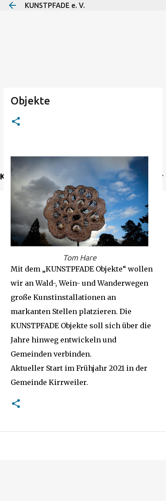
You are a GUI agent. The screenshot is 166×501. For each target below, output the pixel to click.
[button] (16, 122)
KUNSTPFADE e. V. (55, 5)
